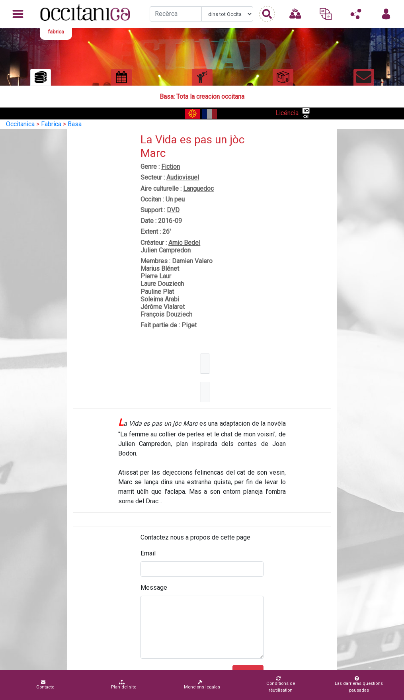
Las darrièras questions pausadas (357, 684)
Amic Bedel (184, 242)
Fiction (170, 166)
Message (154, 587)
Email (148, 553)
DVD (173, 210)
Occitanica (20, 124)
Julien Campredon (166, 250)
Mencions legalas (202, 685)
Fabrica (51, 124)
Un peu (175, 199)
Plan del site (123, 685)
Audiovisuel (182, 177)
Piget (189, 325)
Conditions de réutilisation (278, 684)
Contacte (45, 685)
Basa (75, 124)
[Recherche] (176, 14)
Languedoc (198, 188)
